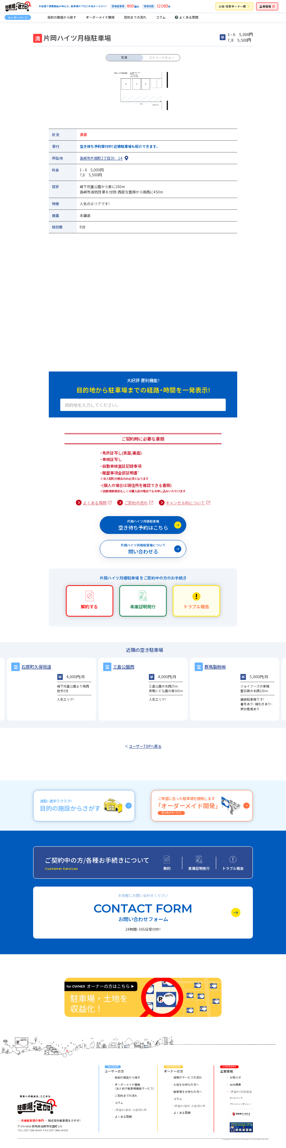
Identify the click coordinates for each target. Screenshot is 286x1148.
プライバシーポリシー (240, 1104)
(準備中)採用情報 (241, 1092)
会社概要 (235, 1084)
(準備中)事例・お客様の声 (131, 1110)
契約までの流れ (135, 17)
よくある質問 (94, 502)
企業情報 (265, 6)
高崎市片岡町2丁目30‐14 (101, 158)
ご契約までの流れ (126, 1095)
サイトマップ (236, 1098)
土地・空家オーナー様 (232, 6)
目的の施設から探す (61, 17)
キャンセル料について (185, 502)
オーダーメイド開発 (100, 17)
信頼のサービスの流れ (187, 1077)
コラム (161, 17)
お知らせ (235, 1077)
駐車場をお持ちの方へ (187, 1092)
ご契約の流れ (136, 502)
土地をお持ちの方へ (186, 1084)
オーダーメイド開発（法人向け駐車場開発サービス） (135, 1086)
